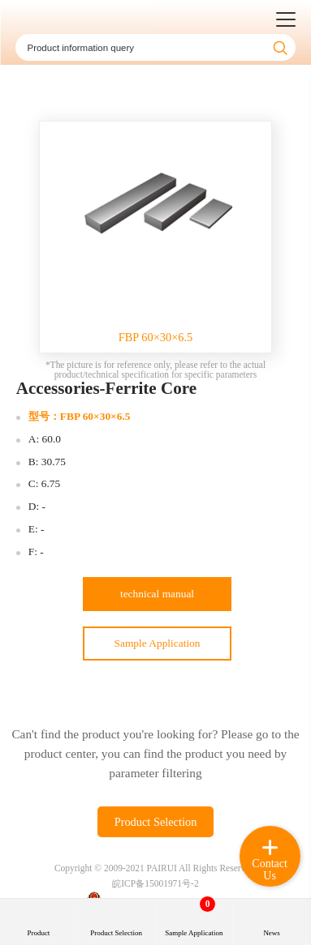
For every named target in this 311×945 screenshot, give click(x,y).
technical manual (157, 594)
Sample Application (157, 643)
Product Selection (155, 821)
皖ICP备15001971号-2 (155, 883)
